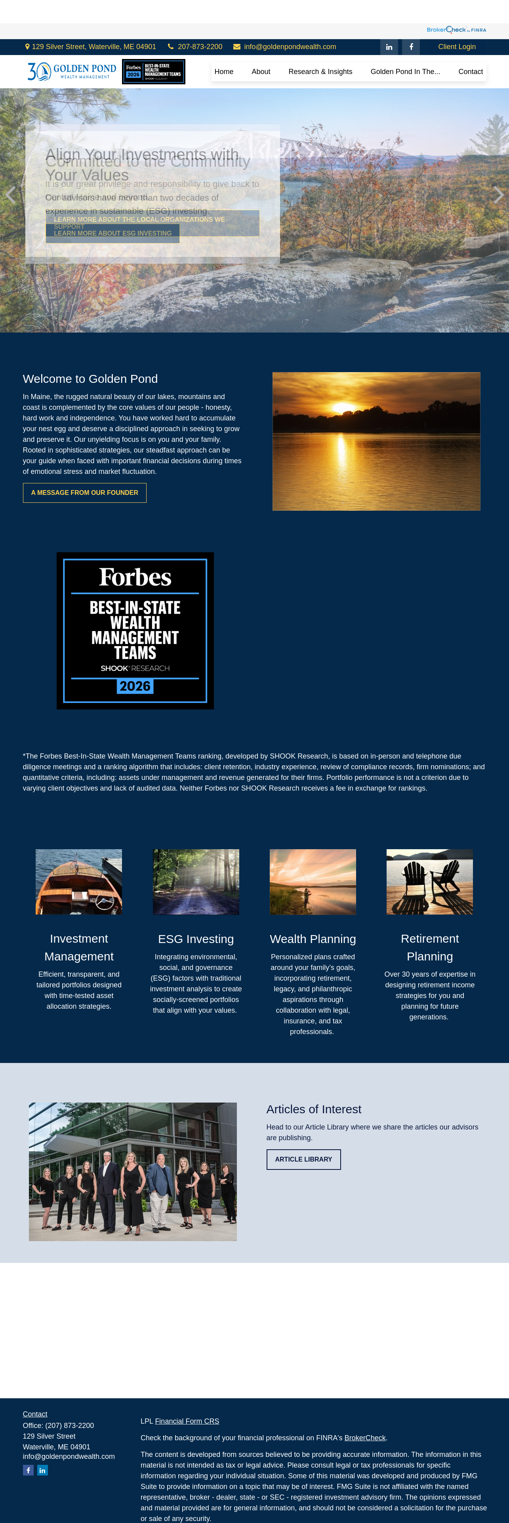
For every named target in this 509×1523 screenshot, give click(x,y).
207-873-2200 (194, 24)
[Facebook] (411, 24)
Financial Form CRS (187, 1421)
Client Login (457, 24)
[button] (224, 48)
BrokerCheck (365, 1438)
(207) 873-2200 (69, 1426)
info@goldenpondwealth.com (284, 24)
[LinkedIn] (389, 24)
